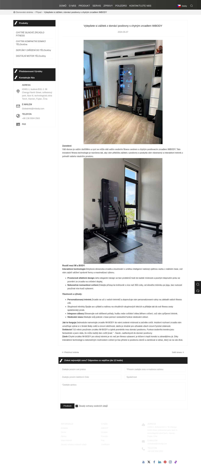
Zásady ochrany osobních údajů (93, 406)
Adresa (152, 424)
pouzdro (121, 5)
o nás (72, 5)
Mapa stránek (66, 440)
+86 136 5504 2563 (31, 118)
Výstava (104, 432)
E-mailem (152, 440)
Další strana (178, 352)
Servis (97, 5)
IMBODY (104, 428)
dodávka (64, 428)
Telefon (152, 448)
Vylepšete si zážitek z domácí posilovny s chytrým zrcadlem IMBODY (75, 12)
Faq (102, 440)
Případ (39, 12)
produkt (84, 5)
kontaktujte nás (140, 5)
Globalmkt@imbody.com (33, 109)
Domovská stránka (24, 12)
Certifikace (105, 444)
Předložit (67, 406)
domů (62, 5)
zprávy (108, 5)
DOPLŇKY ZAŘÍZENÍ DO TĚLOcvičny (33, 50)
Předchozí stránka (70, 352)
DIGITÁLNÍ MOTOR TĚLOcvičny (31, 56)
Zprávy (63, 436)
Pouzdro (104, 436)
